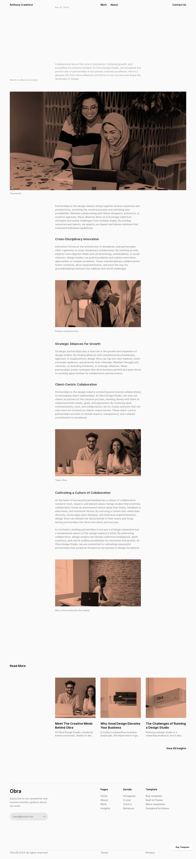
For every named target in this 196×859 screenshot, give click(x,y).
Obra (15, 791)
